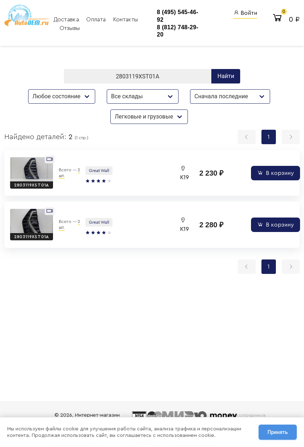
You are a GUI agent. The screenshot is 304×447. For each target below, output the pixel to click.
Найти (225, 76)
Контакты (125, 19)
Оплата (96, 19)
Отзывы (70, 28)
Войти (245, 13)
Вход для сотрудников (242, 415)
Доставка (67, 19)
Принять (278, 432)
